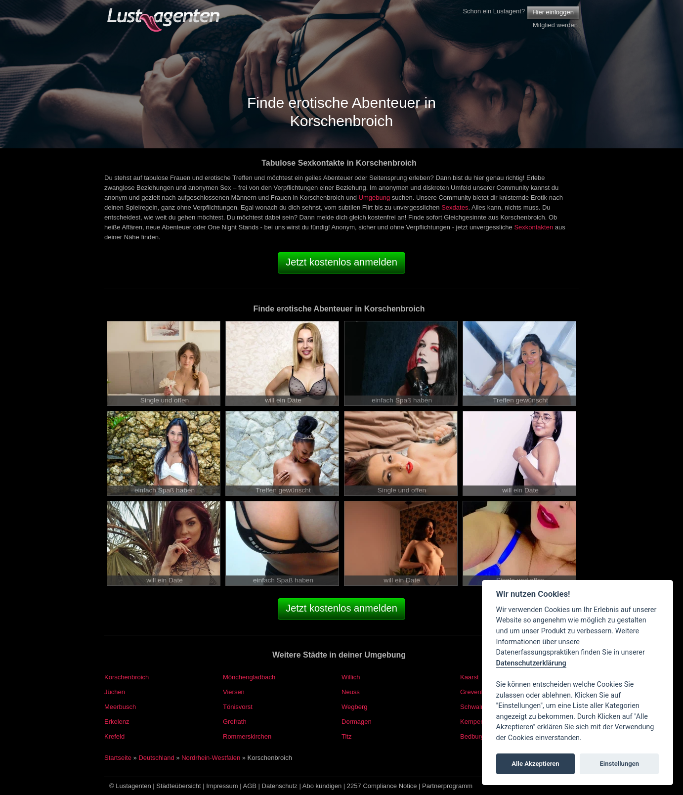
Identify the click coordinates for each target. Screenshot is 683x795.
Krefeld (114, 736)
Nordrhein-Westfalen (210, 757)
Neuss (351, 692)
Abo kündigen (322, 786)
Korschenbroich (126, 677)
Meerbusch (120, 706)
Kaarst (469, 677)
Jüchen (114, 692)
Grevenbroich (479, 692)
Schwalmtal (476, 706)
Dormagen (357, 721)
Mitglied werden (555, 25)
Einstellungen (619, 763)
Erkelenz (116, 721)
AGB (249, 786)
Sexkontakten (533, 227)
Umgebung (374, 197)
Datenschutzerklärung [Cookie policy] (531, 663)
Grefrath (235, 721)
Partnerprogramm (447, 786)
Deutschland (156, 757)
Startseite (117, 757)
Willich (351, 677)
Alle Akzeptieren (535, 763)
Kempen (472, 721)
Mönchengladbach (249, 677)
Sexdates (454, 207)
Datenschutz (280, 786)
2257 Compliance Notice (382, 786)
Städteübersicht (178, 786)
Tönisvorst (238, 706)
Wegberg (355, 706)
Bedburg (472, 736)
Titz (346, 736)
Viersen (234, 692)
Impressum (222, 786)
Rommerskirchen (247, 736)
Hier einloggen (553, 12)
